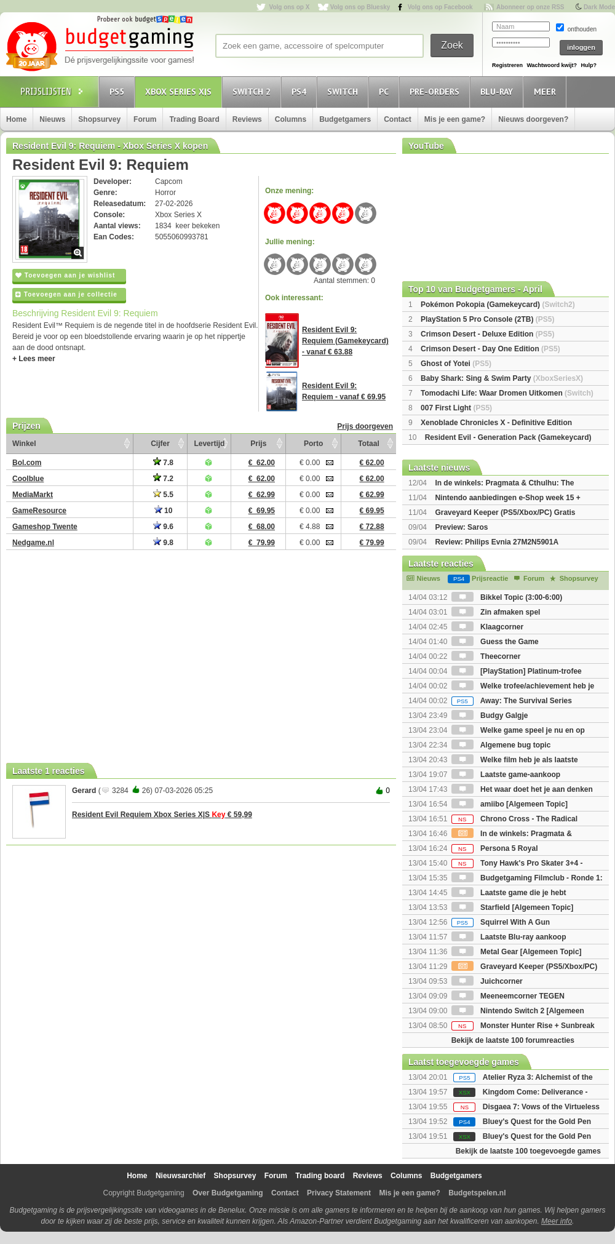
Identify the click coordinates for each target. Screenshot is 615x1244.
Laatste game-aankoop (505, 774)
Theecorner (486, 656)
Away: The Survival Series (511, 700)
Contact (397, 119)
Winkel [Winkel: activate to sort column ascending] (24, 443)
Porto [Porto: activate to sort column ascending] (313, 443)
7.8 (163, 462)
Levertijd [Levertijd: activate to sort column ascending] (209, 443)
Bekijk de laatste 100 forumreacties (512, 1040)
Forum (144, 119)
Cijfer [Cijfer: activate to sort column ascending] (160, 443)
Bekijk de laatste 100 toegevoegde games (528, 1151)
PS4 (301, 91)
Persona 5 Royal (494, 848)
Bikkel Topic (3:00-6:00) (507, 597)
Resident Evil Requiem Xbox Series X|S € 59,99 (162, 814)
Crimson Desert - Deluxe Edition (487, 334)
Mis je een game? (454, 119)
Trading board (319, 1175)
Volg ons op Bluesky (360, 7)
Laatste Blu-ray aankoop (508, 937)
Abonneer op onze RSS (530, 7)
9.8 (163, 542)
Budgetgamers (345, 119)
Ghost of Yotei (456, 363)
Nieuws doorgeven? (533, 119)
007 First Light (456, 408)
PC (385, 91)
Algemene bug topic (501, 745)
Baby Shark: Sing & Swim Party (502, 378)
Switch (344, 91)
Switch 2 (253, 91)
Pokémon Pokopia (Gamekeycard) (498, 304)
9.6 (163, 526)
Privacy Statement (339, 1193)
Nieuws (52, 119)
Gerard (84, 790)
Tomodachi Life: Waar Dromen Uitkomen (507, 393)
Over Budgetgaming (227, 1193)
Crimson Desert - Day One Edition (490, 349)
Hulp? (589, 65)
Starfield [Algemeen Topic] (512, 907)
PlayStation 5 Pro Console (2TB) (487, 319)
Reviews (247, 119)
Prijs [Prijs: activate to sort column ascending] (258, 443)
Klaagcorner (487, 627)
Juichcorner (487, 981)
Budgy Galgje (489, 715)
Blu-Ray (498, 91)
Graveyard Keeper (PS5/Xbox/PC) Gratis (505, 512)
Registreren (507, 65)
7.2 (163, 478)
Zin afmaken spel (496, 612)
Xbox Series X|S (180, 91)
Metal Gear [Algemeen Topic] (516, 951)
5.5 (163, 494)
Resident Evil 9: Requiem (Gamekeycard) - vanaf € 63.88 (345, 340)
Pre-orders (436, 91)
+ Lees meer (33, 358)
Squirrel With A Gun (500, 922)
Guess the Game (495, 641)
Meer (547, 91)
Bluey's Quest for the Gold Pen (537, 1121)
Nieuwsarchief (180, 1175)
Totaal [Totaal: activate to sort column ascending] (368, 443)
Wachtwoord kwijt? (551, 65)
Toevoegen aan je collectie (66, 294)
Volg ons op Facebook (440, 7)
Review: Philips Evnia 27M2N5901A (496, 542)
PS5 (118, 91)
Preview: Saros (461, 527)
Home (16, 119)
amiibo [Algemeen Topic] (509, 804)
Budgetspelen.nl (477, 1193)
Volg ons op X (289, 7)
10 (163, 510)
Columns (290, 119)
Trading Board (194, 119)
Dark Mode (599, 7)
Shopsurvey (99, 119)
